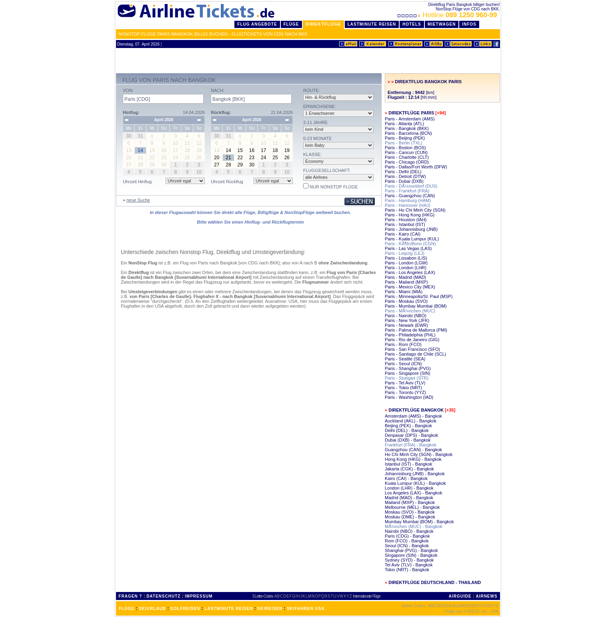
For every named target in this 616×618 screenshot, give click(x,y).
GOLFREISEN (185, 608)
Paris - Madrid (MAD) (405, 277)
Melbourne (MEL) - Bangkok (412, 507)
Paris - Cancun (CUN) (406, 152)
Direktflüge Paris (411, 112)
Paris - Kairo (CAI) (402, 234)
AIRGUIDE (460, 596)
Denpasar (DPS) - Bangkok (411, 435)
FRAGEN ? (130, 596)
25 (275, 157)
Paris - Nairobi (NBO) (405, 315)
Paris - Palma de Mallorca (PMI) (416, 330)
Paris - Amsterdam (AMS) (410, 118)
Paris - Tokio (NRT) (403, 387)
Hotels (411, 24)
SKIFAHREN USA (306, 608)
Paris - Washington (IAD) (409, 397)
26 (287, 157)
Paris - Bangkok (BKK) (407, 128)
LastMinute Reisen (372, 24)
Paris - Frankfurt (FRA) (407, 190)
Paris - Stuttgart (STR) (406, 378)
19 (287, 150)
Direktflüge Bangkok (416, 410)
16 (251, 150)
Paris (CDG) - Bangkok (407, 536)
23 (251, 157)
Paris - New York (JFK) (407, 320)
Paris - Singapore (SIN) (407, 373)
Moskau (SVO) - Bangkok (410, 512)
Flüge (291, 24)
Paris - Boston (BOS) (405, 147)
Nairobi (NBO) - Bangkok (409, 531)
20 (216, 157)
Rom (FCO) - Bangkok (406, 540)
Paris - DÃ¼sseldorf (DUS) (411, 186)
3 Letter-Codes (262, 596)
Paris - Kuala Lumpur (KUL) (412, 238)
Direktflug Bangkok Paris (428, 81)
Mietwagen (442, 24)
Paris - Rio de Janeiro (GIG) (412, 339)
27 (216, 165)
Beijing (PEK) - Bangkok (408, 425)
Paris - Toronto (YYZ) (405, 392)
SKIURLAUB (152, 608)
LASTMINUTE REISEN (228, 608)
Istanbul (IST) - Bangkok (408, 464)
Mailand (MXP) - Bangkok (410, 502)
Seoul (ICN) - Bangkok (407, 545)
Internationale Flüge (366, 596)
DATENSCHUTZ (163, 596)
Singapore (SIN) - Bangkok (411, 555)
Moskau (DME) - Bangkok (410, 516)
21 (228, 157)
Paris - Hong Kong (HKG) (409, 214)
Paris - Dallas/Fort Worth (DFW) (416, 166)
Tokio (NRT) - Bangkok (407, 569)
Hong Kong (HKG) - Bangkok (413, 459)
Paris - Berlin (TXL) (403, 142)
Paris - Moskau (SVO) (406, 301)
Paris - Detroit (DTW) (405, 176)
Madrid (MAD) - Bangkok (409, 497)
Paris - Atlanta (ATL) (404, 123)
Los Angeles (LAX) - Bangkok (413, 492)
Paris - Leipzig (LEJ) (404, 253)
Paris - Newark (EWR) (406, 325)
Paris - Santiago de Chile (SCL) (415, 354)
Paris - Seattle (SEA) (405, 358)
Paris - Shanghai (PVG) (408, 368)
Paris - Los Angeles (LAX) (410, 272)
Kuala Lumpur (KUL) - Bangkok (415, 483)
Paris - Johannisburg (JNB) (411, 229)
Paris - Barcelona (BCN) (408, 133)
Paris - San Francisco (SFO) (412, 349)
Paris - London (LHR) (405, 267)
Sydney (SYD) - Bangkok (409, 560)
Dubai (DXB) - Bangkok (407, 440)
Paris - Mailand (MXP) (406, 282)
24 (263, 157)
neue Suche (138, 200)
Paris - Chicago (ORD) (407, 162)
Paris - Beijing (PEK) (405, 138)
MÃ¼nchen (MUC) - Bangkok (413, 526)
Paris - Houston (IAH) (406, 219)
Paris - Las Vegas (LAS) (408, 248)
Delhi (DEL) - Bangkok (406, 430)
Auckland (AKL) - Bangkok (410, 420)
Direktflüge (323, 24)
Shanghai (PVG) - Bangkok (411, 550)
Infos (469, 24)
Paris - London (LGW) (406, 262)
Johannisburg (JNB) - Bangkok (415, 473)
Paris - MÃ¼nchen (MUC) (410, 310)
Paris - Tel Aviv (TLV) (405, 382)
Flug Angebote (257, 24)
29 (240, 165)
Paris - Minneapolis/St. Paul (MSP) (418, 296)
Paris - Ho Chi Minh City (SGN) (415, 210)
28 (228, 165)
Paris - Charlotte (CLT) (407, 157)
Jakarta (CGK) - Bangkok (409, 468)
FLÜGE (126, 608)
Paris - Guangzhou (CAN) (410, 195)
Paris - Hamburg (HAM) (408, 200)
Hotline (448, 15)
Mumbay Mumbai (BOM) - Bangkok (419, 521)
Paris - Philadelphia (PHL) (410, 334)
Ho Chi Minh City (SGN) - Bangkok (418, 454)
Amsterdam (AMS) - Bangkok (413, 416)
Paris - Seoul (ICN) (403, 363)
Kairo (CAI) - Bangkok (406, 478)
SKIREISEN (269, 608)
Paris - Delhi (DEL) (403, 171)
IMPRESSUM (199, 596)
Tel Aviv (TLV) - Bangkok (408, 564)
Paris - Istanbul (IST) (405, 224)
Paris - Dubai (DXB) (404, 181)
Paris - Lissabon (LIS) (406, 258)
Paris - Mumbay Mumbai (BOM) (416, 306)
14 (228, 150)
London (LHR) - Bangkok (409, 488)
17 (263, 150)
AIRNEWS (486, 596)
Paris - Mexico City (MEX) (410, 286)
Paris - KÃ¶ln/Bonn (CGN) (410, 243)
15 (240, 150)
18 (275, 150)
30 (251, 165)
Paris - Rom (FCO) (403, 344)
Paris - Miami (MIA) (403, 291)
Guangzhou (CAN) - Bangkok (413, 449)
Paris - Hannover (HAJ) (407, 205)
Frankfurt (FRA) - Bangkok (410, 444)
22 (240, 157)
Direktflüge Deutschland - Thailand (434, 582)
